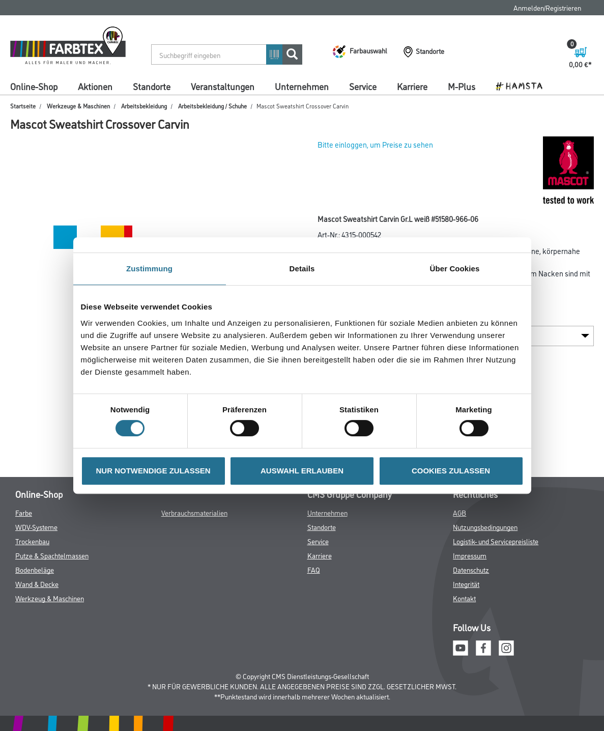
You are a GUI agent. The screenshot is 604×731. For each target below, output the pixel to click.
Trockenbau (32, 541)
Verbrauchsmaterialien (194, 512)
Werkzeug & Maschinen (49, 598)
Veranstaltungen (222, 86)
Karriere (412, 86)
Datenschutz (471, 569)
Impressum (469, 555)
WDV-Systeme (36, 526)
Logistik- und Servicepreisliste (495, 541)
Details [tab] (302, 268)
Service (363, 86)
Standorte (151, 86)
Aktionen (95, 86)
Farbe (23, 512)
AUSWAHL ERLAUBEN (302, 470)
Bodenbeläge (34, 569)
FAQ (313, 569)
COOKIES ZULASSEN (451, 470)
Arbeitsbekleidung (144, 105)
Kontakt (464, 598)
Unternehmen (302, 86)
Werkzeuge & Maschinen (78, 105)
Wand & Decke (37, 583)
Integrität (466, 583)
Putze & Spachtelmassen (52, 555)
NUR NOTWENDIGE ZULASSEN (153, 470)
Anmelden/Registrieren (547, 7)
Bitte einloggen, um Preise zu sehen (375, 144)
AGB (459, 512)
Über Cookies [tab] (455, 268)
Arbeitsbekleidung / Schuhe (212, 105)
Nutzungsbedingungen (485, 526)
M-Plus (461, 86)
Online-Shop (33, 86)
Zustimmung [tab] (149, 268)
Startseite (23, 105)
